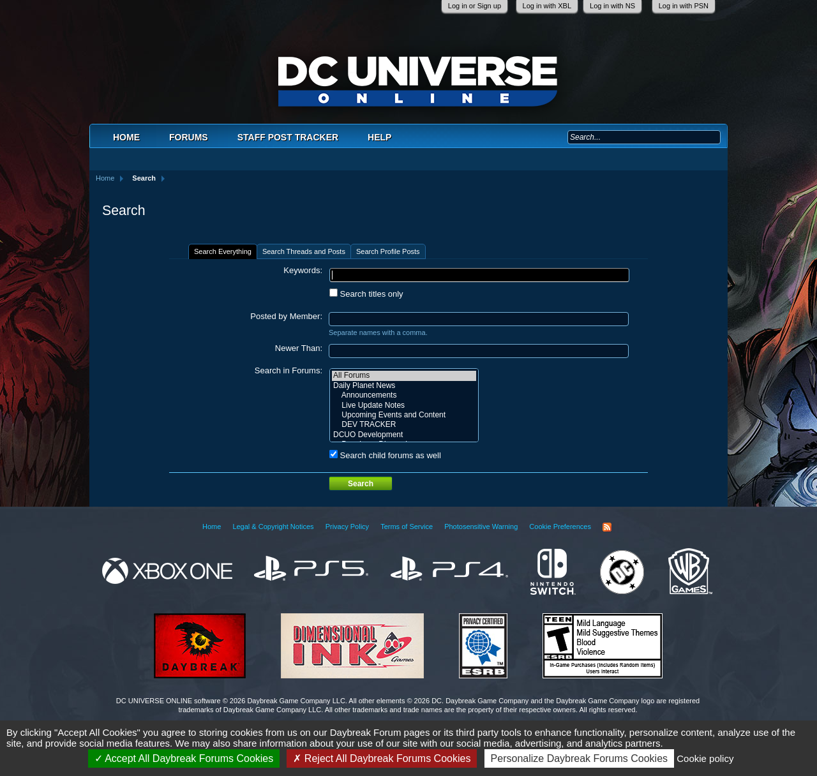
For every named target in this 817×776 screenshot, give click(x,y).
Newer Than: (298, 348)
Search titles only (366, 294)
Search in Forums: (288, 370)
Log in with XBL (547, 6)
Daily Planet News (404, 386)
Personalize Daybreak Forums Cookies (579, 758)
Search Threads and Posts (303, 251)
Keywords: (302, 270)
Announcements (404, 395)
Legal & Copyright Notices (272, 526)
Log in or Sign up (474, 6)
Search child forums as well (385, 455)
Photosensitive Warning (481, 526)
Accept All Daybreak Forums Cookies (184, 758)
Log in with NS (612, 6)
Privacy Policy (347, 526)
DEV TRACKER (404, 424)
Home (126, 137)
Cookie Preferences (560, 526)
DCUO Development (404, 435)
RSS (607, 527)
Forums (188, 137)
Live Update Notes (404, 405)
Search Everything (222, 251)
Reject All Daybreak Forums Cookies (381, 758)
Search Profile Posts (388, 251)
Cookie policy (705, 758)
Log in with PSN (683, 6)
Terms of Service (406, 526)
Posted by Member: (286, 316)
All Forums (404, 375)
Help (379, 137)
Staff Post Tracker (287, 137)
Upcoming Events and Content (404, 415)
